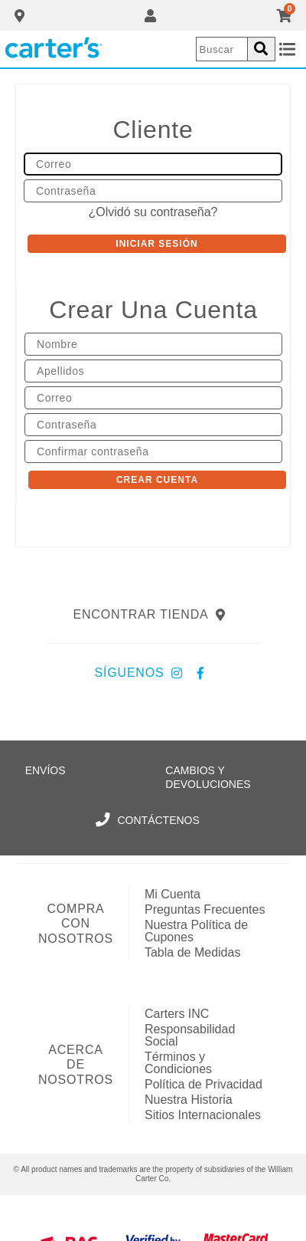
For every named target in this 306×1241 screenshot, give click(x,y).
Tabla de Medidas (192, 952)
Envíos (45, 770)
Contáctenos (148, 820)
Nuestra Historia (189, 1099)
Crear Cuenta (157, 479)
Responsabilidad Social (190, 1035)
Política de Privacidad (203, 1084)
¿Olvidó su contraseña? (153, 211)
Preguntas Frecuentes (205, 909)
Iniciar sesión (156, 243)
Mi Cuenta (172, 894)
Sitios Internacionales (203, 1114)
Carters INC (177, 1013)
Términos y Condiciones (178, 1062)
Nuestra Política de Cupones (196, 931)
